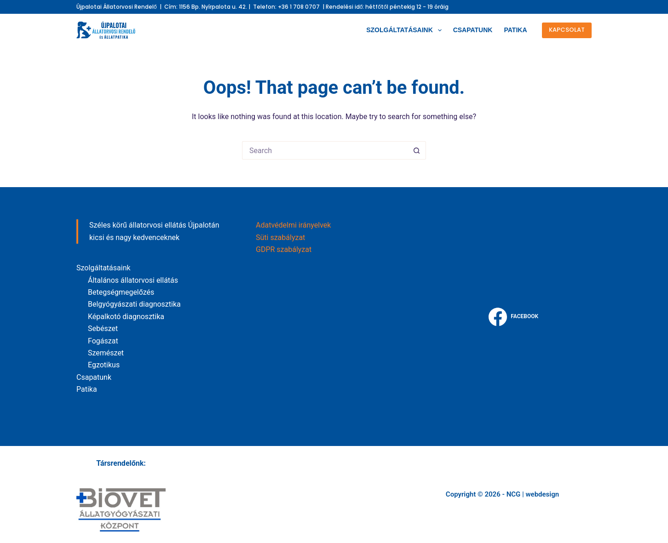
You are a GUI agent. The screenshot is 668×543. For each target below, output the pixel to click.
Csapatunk (473, 30)
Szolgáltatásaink (405, 30)
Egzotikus (104, 364)
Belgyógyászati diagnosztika (134, 304)
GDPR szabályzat (283, 249)
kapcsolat (567, 29)
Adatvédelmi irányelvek (293, 225)
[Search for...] (325, 150)
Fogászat (103, 341)
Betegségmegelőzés (121, 292)
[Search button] (417, 150)
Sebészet (103, 328)
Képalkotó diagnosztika (126, 316)
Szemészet (106, 353)
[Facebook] (513, 317)
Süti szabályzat (280, 237)
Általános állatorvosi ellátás (133, 280)
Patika (515, 30)
